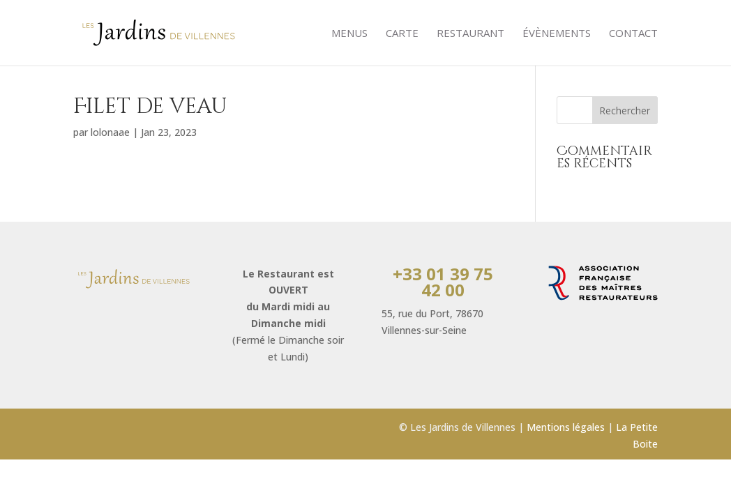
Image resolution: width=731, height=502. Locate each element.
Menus (349, 34)
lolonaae (110, 132)
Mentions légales (566, 427)
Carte (402, 34)
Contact (633, 34)
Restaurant (470, 34)
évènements (556, 34)
